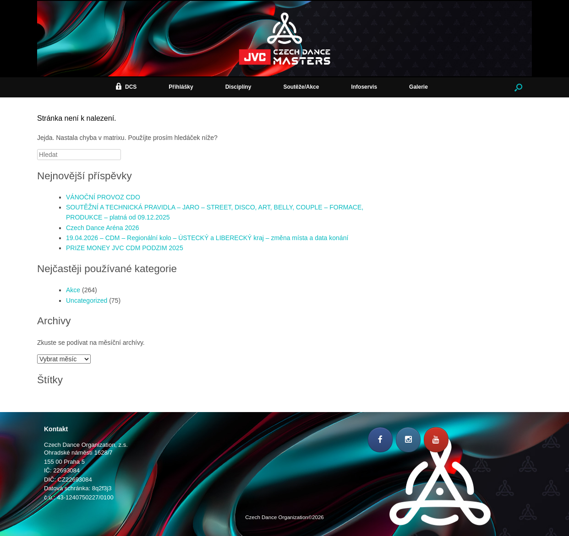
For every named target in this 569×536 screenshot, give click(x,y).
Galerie (418, 87)
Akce (73, 290)
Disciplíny (238, 87)
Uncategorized (86, 300)
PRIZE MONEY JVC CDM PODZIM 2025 (124, 248)
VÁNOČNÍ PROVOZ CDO (103, 197)
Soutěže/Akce (301, 87)
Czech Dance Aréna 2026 (102, 227)
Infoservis (364, 87)
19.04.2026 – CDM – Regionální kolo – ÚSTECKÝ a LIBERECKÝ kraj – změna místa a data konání (207, 237)
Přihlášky (181, 87)
